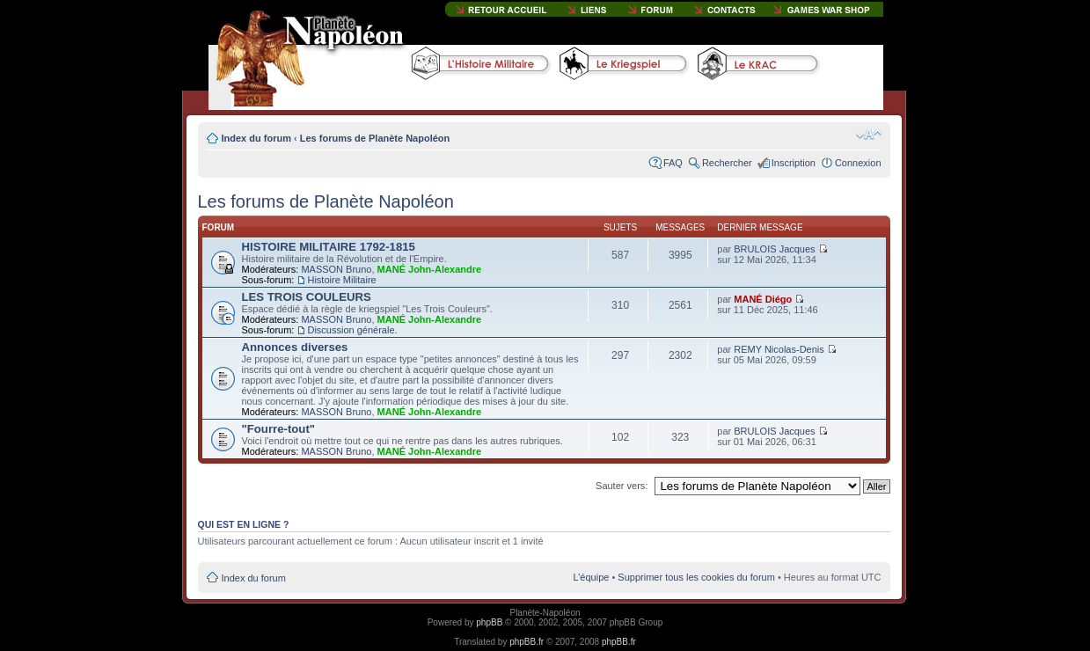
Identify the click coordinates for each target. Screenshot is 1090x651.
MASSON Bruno (336, 269)
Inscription (794, 162)
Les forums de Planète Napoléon (375, 138)
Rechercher (727, 162)
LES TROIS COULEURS (306, 297)
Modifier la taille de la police (869, 135)
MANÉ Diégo (763, 299)
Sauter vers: (621, 485)
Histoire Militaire (341, 279)
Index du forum (256, 138)
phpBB (489, 622)
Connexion (858, 162)
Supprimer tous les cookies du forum (696, 577)
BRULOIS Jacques (774, 249)
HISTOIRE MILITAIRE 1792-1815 (328, 246)
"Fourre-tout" (279, 428)
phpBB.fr (526, 642)
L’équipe (591, 577)
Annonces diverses (295, 347)
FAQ (673, 162)
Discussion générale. (352, 330)
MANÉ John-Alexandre (429, 269)
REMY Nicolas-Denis (779, 349)
